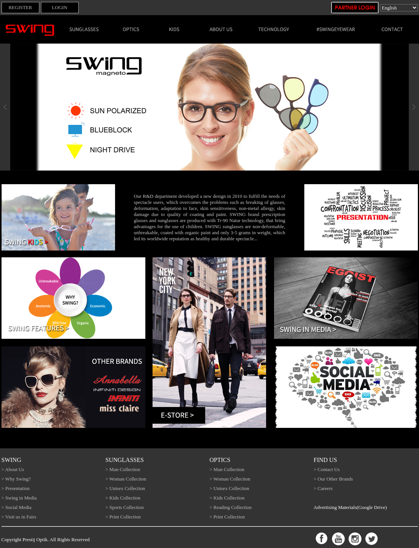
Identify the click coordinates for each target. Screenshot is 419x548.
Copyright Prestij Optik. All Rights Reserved (46, 539)
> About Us (13, 469)
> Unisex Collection (125, 488)
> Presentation (16, 488)
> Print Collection (123, 517)
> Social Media (17, 507)
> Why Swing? (16, 479)
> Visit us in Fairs (19, 517)
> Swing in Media (19, 498)
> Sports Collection (125, 507)
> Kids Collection (123, 498)
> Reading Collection (231, 507)
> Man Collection (123, 469)
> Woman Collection (126, 479)
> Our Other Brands (333, 479)
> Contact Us (327, 469)
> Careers (323, 488)
